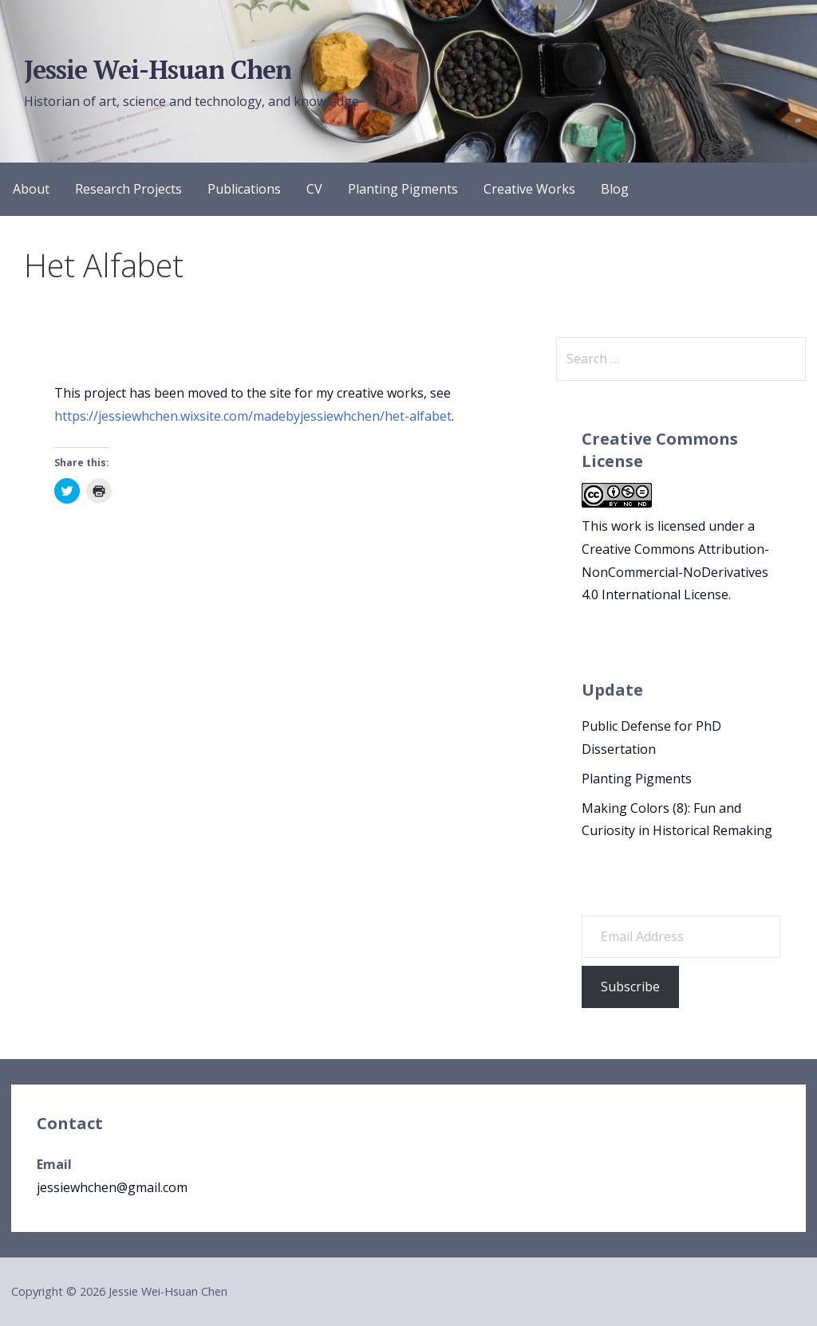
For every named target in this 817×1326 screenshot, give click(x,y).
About (31, 189)
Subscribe (630, 986)
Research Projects (128, 189)
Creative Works (529, 189)
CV (314, 189)
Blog (615, 189)
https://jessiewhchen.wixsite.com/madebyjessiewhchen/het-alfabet (253, 416)
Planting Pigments (403, 189)
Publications (244, 189)
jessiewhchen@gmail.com (112, 1187)
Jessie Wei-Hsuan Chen (157, 69)
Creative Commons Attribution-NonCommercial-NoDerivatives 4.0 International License (675, 572)
